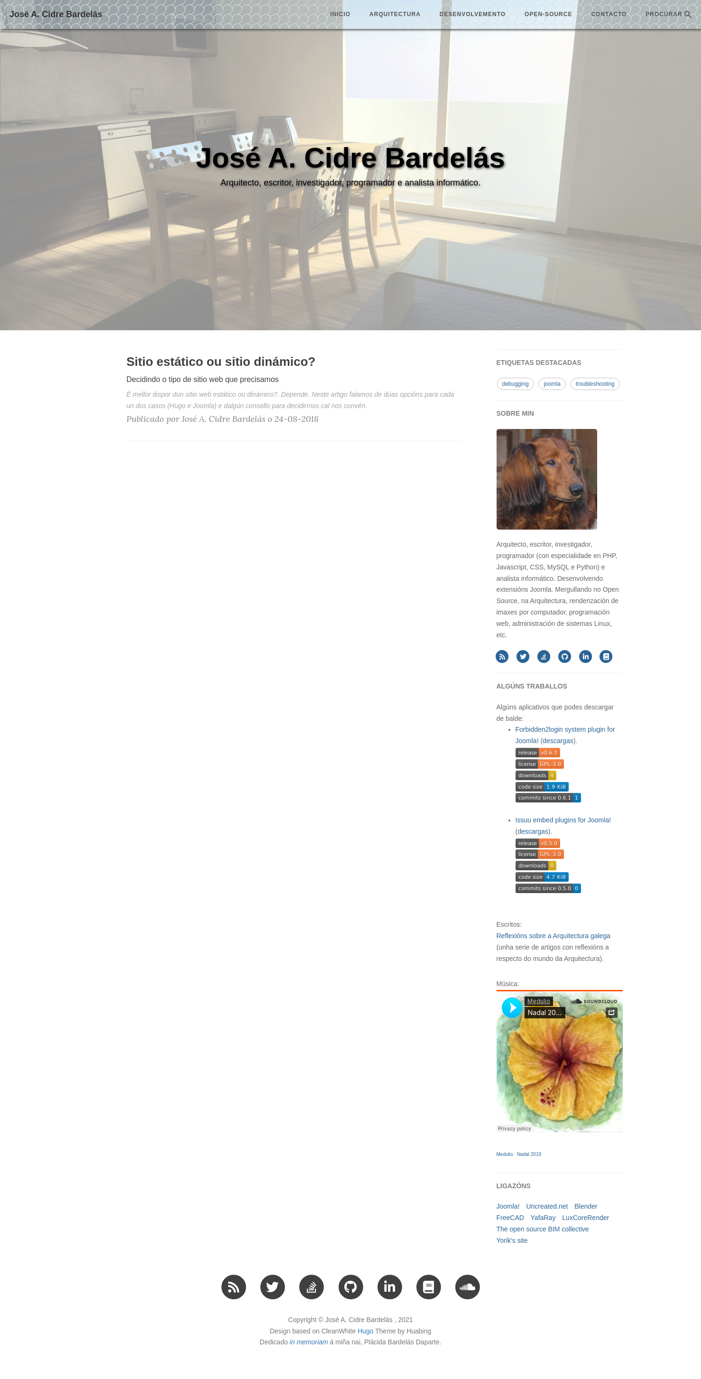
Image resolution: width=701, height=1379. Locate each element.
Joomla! (508, 1206)
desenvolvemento (473, 14)
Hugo (365, 1331)
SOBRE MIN (515, 413)
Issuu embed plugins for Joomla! (563, 820)
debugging (515, 384)
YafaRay (543, 1217)
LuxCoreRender (585, 1217)
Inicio (340, 14)
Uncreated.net (547, 1206)
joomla (552, 384)
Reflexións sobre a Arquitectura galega (553, 936)
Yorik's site (512, 1240)
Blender (585, 1206)
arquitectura (395, 14)
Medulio (505, 1154)
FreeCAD (510, 1217)
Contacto (609, 14)
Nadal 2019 (529, 1154)
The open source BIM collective (543, 1229)
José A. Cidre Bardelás (55, 14)
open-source (548, 14)
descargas (558, 741)
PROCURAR (669, 14)
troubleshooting (595, 384)
